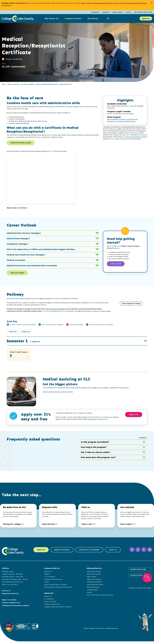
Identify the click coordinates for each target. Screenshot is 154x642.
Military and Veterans (93, 580)
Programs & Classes (73, 18)
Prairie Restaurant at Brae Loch (12, 582)
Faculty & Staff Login (138, 576)
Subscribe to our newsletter (89, 550)
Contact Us (6, 591)
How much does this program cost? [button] (113, 458)
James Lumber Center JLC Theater (55, 585)
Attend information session (21, 143)
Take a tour (86, 525)
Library (46, 582)
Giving (128, 12)
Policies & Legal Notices (52, 605)
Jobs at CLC (48, 572)
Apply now (39, 550)
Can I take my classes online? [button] (113, 452)
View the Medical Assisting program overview (58, 392)
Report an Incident (9, 600)
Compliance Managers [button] (53, 244)
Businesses (95, 12)
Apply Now (146, 18)
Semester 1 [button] (23, 341)
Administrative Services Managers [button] (53, 233)
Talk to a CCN (116, 264)
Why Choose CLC (52, 18)
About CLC (47, 597)
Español (89, 593)
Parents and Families (93, 575)
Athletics (47, 575)
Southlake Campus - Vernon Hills (12, 577)
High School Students (93, 572)
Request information (61, 550)
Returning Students (92, 588)
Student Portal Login (143, 12)
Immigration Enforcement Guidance (15, 606)
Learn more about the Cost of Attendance (128, 138)
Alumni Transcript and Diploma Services (99, 595)
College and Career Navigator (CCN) (57, 309)
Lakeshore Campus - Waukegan (12, 575)
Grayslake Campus (8, 572)
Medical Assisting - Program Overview (20, 84)
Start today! (126, 525)
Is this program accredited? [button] (113, 442)
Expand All (13, 332)
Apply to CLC (134, 415)
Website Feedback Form (11, 603)
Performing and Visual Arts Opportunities (58, 588)
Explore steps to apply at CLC (98, 420)
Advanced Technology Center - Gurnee (15, 580)
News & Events (118, 12)
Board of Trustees (50, 602)
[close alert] (152, 2)
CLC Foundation (49, 577)
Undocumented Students (94, 585)
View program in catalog (131, 304)
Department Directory (10, 594)
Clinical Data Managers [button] (53, 239)
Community (106, 12)
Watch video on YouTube (16, 208)
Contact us (114, 550)
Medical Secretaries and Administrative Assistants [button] (53, 266)
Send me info (48, 525)
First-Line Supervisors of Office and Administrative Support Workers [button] (53, 249)
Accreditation (48, 599)
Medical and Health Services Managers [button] (53, 255)
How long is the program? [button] (113, 447)
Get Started (93, 18)
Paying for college (12, 525)
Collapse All (26, 332)
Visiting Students (92, 590)
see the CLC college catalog (101, 312)
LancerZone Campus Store (53, 580)
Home (3, 84)
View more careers (18, 273)
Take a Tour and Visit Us (10, 585)
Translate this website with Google (139, 589)
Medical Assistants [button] (53, 260)
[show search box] (108, 18)
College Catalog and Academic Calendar (57, 607)
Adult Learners (91, 577)
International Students (93, 582)
